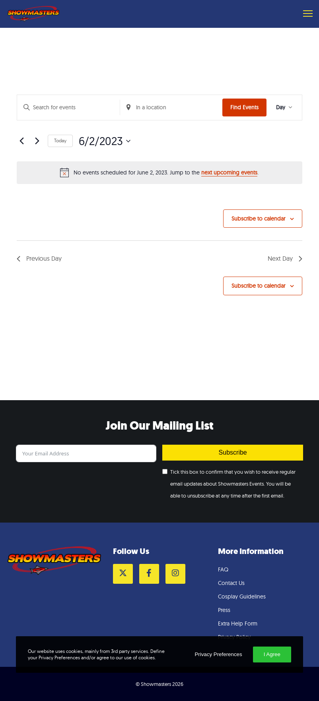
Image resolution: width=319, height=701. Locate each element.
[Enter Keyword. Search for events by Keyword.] (68, 107)
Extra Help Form (237, 623)
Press (224, 610)
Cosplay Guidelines (242, 596)
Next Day (285, 258)
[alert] (159, 172)
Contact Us (231, 583)
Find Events (244, 107)
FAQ (223, 569)
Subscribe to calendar (258, 218)
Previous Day (39, 258)
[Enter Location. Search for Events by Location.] (171, 107)
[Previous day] (21, 141)
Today (60, 140)
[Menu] (304, 14)
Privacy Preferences (218, 654)
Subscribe (233, 452)
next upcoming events (229, 172)
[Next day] (37, 141)
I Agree (272, 654)
